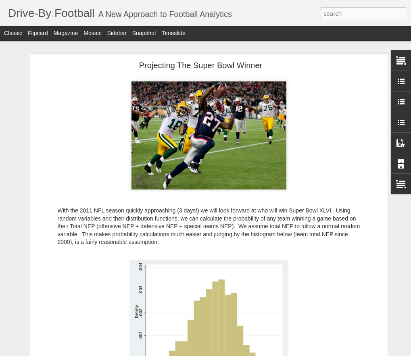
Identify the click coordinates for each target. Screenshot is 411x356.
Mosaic (92, 33)
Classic (13, 33)
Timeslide (174, 33)
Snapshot (144, 33)
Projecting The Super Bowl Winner (200, 65)
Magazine (66, 33)
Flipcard (38, 33)
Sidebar (117, 33)
